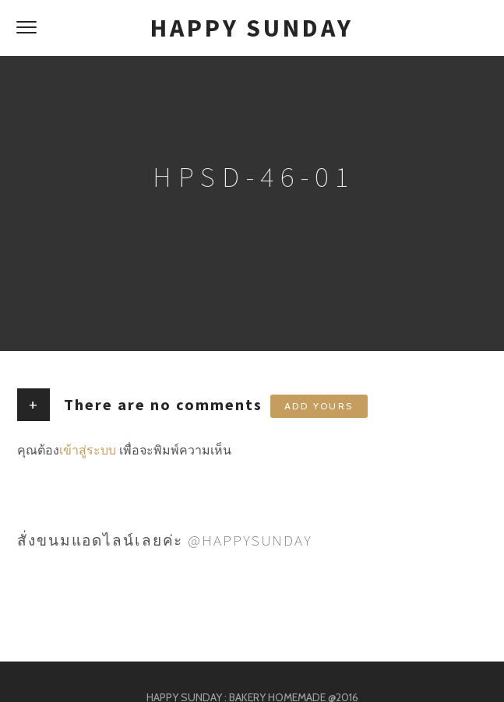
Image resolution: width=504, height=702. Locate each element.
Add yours (319, 406)
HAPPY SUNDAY (252, 28)
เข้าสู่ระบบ (87, 450)
